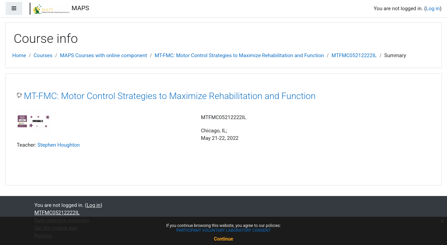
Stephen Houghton (58, 145)
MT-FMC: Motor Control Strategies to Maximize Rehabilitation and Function (239, 55)
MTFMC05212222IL (354, 55)
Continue (223, 239)
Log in (433, 8)
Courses (43, 55)
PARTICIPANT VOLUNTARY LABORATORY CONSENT (223, 230)
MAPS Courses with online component (103, 55)
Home (19, 55)
